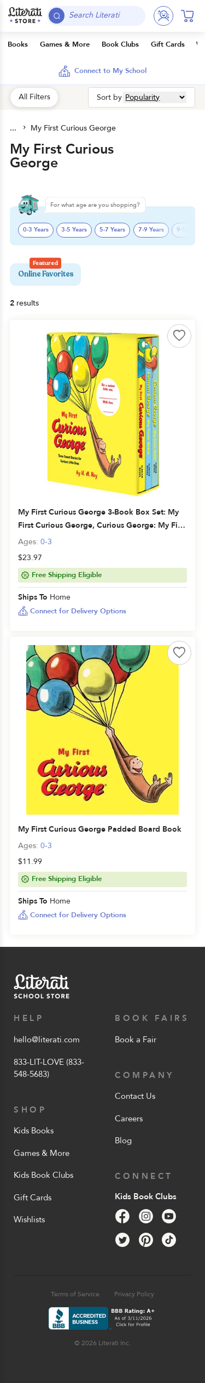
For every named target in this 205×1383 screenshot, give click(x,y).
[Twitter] (122, 1239)
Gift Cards (32, 1197)
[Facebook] (122, 1216)
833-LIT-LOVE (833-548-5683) (49, 1068)
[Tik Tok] (169, 1239)
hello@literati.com (47, 1039)
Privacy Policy (134, 1294)
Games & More (41, 1153)
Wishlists (29, 1219)
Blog (123, 1140)
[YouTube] (169, 1216)
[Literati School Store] (25, 16)
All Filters (34, 97)
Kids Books (34, 1130)
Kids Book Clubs (43, 1175)
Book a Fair (135, 1039)
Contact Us (135, 1096)
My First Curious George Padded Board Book (99, 829)
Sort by (109, 97)
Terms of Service (75, 1294)
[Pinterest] (146, 1239)
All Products (14, 128)
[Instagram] (146, 1216)
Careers (129, 1118)
